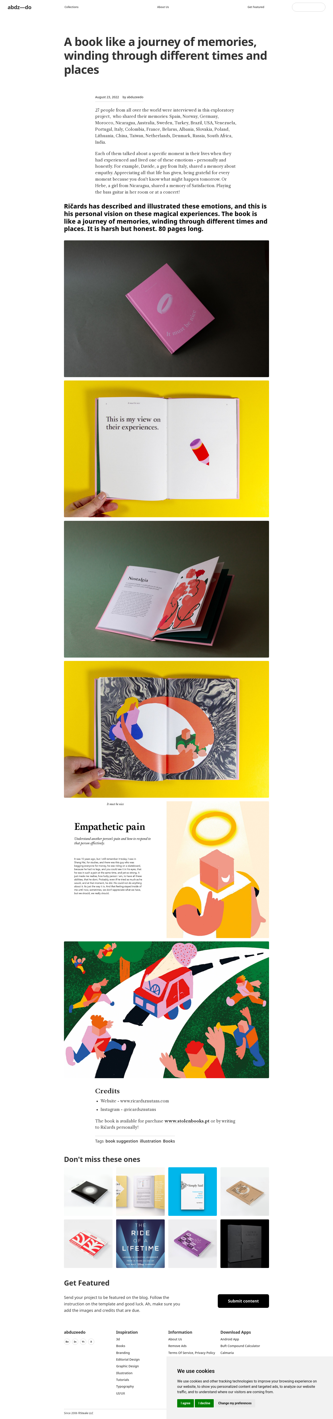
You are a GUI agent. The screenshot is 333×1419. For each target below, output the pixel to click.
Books (169, 1141)
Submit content (243, 1301)
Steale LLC (86, 1413)
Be (67, 1341)
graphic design (127, 1366)
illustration (150, 1141)
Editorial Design (128, 1359)
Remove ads (177, 1346)
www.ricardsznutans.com (144, 1101)
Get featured (256, 7)
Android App (229, 1339)
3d (118, 1339)
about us (175, 1339)
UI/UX (120, 1393)
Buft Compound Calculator (240, 1346)
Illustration (124, 1373)
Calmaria (227, 1353)
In (75, 1341)
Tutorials (122, 1380)
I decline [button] (204, 1403)
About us (163, 7)
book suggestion (121, 1141)
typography (125, 1386)
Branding (123, 1353)
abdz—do (19, 7)
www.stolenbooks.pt (187, 1121)
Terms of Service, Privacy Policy (191, 1353)
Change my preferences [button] (234, 1403)
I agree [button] (185, 1403)
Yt (83, 1341)
